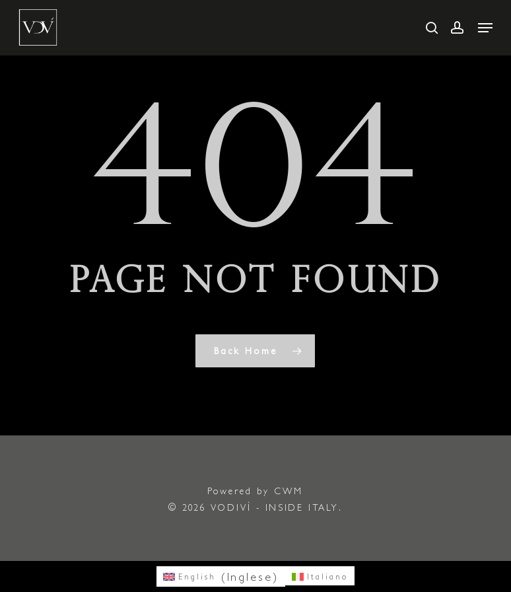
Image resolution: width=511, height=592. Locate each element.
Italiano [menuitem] (327, 576)
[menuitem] (220, 576)
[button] (485, 27)
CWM (288, 491)
